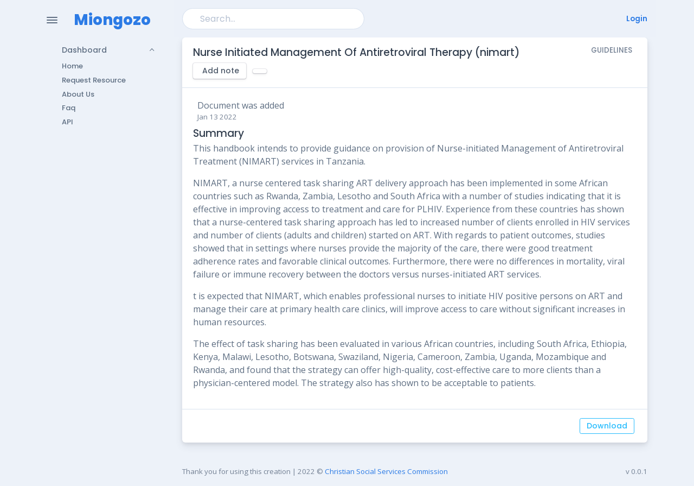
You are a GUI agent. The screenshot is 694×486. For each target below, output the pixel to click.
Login (636, 19)
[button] (101, 50)
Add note (220, 70)
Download (607, 425)
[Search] (273, 18)
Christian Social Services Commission (386, 471)
